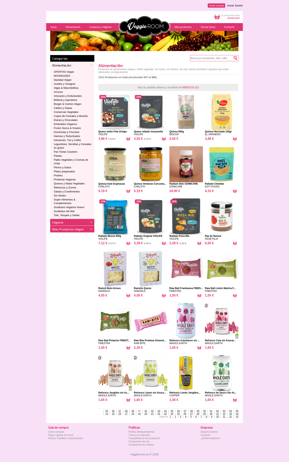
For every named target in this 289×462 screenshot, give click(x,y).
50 (204, 411)
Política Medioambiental (141, 431)
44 (165, 411)
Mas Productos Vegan (68, 229)
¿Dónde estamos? (210, 438)
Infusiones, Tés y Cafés (67, 140)
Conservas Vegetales (66, 111)
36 (113, 411)
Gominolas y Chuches (66, 132)
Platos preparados (64, 171)
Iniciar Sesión (235, 5)
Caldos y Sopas (63, 107)
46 (178, 411)
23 (165, 413)
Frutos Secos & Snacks (67, 128)
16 (119, 413)
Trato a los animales (139, 435)
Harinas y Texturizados (67, 136)
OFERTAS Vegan (64, 71)
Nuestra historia (209, 431)
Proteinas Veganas (65, 179)
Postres (58, 175)
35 (106, 411)
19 (139, 413)
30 (211, 413)
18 (132, 413)
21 (152, 413)
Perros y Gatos (62, 167)
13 (237, 416)
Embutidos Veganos (65, 124)
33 (230, 413)
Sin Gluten (60, 195)
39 (132, 411)
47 (185, 411)
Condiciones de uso (139, 441)
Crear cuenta (216, 5)
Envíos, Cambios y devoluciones (65, 438)
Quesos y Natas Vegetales (69, 183)
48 (191, 411)
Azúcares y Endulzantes (68, 95)
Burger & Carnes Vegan (67, 103)
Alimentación (61, 65)
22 (159, 413)
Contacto (205, 435)
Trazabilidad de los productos (144, 438)
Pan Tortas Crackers (65, 151)
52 (217, 411)
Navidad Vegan (62, 79)
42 (152, 411)
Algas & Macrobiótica (66, 87)
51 (211, 411)
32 (224, 413)
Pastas (58, 155)
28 (198, 413)
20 (145, 413)
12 (230, 416)
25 (178, 413)
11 (224, 416)
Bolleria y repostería (65, 99)
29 (204, 413)
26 (185, 413)
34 (237, 413)
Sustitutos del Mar (64, 211)
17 (126, 413)
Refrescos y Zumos (65, 187)
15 (113, 413)
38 (126, 411)
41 (145, 411)
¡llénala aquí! (233, 17)
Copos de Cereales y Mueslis (71, 116)
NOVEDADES (62, 75)
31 (217, 413)
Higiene (57, 222)
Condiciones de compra (141, 444)
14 (106, 413)
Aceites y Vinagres (64, 83)
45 (172, 411)
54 (230, 411)
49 (198, 411)
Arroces (58, 91)
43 (159, 411)
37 (119, 411)
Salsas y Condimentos (67, 191)
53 (224, 411)
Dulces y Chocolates (66, 120)
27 (191, 413)
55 (237, 411)
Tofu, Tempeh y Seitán (66, 215)
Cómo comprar (56, 431)
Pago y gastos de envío (60, 435)
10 (217, 416)
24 (172, 413)
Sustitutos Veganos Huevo (69, 207)
